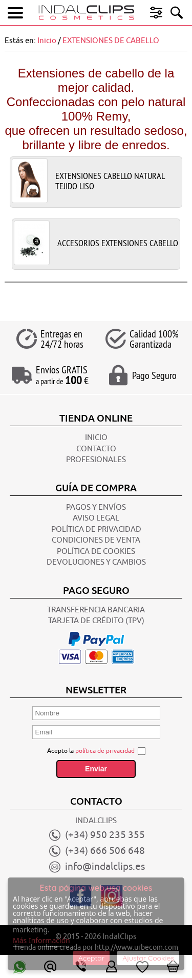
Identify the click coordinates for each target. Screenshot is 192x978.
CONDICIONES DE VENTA (96, 540)
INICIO (96, 438)
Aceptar (91, 958)
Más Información (41, 940)
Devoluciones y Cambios (96, 562)
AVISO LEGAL (96, 518)
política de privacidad (105, 751)
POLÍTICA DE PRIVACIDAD (96, 529)
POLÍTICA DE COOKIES (96, 551)
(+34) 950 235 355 (105, 835)
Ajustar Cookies (148, 958)
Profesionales (96, 460)
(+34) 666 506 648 (105, 851)
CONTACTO (96, 449)
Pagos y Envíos (96, 507)
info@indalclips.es (105, 867)
